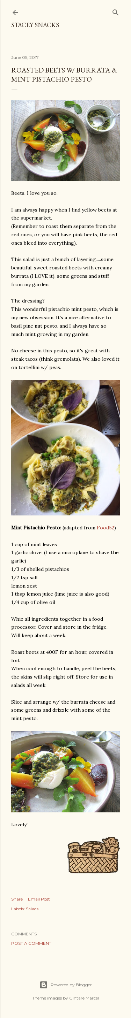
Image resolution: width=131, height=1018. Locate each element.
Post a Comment (31, 943)
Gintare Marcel (84, 998)
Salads (32, 908)
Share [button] (17, 899)
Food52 (105, 528)
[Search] (115, 11)
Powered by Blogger (65, 985)
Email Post (39, 899)
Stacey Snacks (35, 25)
